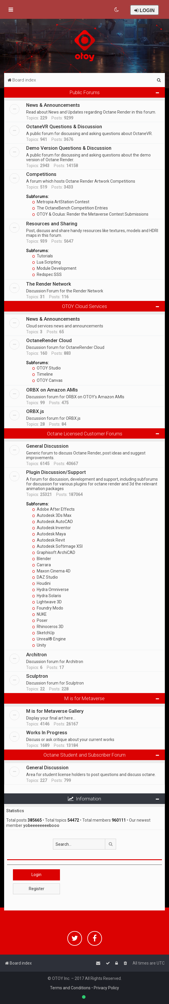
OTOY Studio (46, 368)
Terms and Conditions (70, 987)
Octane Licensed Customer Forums (84, 434)
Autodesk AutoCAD (52, 521)
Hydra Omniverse (50, 589)
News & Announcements (53, 105)
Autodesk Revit (48, 540)
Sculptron (37, 676)
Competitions (41, 174)
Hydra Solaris (46, 595)
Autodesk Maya (49, 534)
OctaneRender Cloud (49, 340)
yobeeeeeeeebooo (41, 825)
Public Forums (85, 92)
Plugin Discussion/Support (56, 472)
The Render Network (48, 284)
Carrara (41, 564)
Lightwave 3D (47, 602)
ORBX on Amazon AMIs (52, 390)
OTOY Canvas (47, 380)
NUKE (39, 614)
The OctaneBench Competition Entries (70, 208)
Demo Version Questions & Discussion (68, 148)
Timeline (42, 374)
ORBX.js (35, 411)
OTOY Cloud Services (84, 306)
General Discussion (47, 446)
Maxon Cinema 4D (51, 571)
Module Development (54, 268)
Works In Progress (46, 732)
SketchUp (43, 632)
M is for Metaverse (84, 698)
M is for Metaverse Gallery (54, 711)
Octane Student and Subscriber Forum (84, 755)
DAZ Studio (45, 577)
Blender (41, 558)
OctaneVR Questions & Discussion (64, 126)
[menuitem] (117, 9)
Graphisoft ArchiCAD (53, 552)
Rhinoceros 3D (47, 626)
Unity (39, 645)
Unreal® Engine (49, 639)
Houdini (41, 583)
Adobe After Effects (53, 509)
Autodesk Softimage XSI (57, 546)
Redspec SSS (47, 274)
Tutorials (42, 256)
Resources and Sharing (51, 224)
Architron (36, 654)
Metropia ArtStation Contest (60, 201)
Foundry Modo (47, 608)
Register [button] (36, 888)
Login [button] (36, 874)
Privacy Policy (106, 987)
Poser (40, 620)
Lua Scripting (46, 262)
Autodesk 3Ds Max (51, 515)
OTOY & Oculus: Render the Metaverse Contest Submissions (90, 214)
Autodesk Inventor (51, 527)
